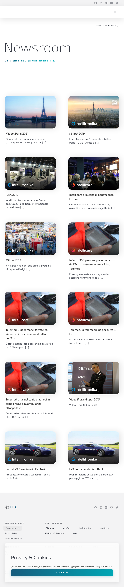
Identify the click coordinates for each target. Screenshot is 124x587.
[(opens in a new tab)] (93, 112)
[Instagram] (101, 3)
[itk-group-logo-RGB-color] (11, 10)
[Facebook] (95, 3)
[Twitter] (117, 3)
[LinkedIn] (106, 3)
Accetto (62, 572)
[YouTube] (111, 3)
